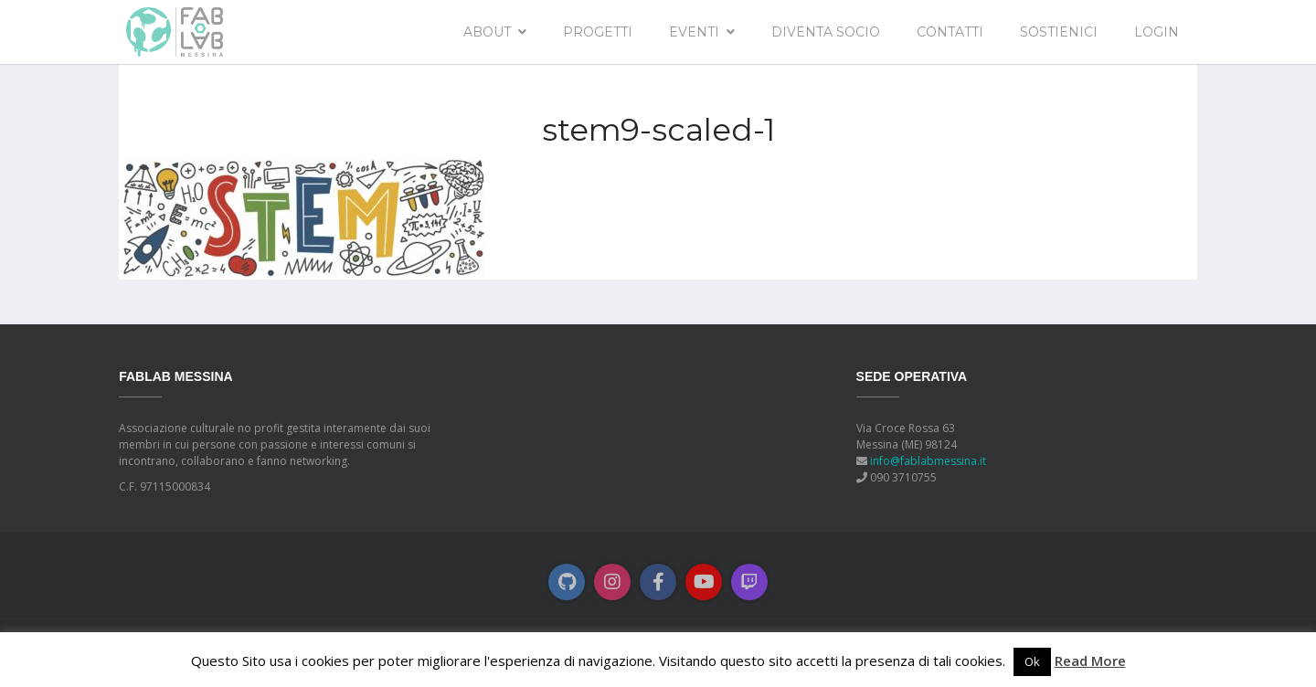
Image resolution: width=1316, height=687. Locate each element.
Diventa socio (825, 32)
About (487, 32)
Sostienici (1059, 32)
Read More (1090, 660)
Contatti (950, 32)
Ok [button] (1032, 661)
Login (1156, 32)
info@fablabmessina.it (928, 461)
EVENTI (694, 32)
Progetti (597, 32)
